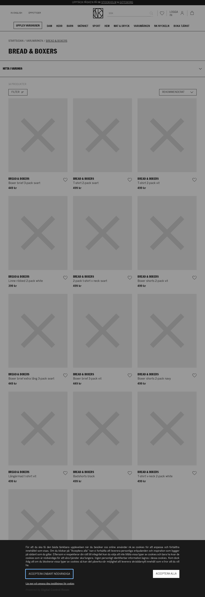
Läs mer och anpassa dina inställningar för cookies (50, 583)
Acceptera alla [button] (166, 574)
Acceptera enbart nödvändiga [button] (49, 574)
